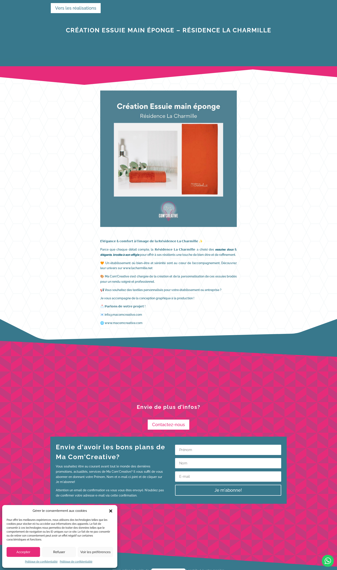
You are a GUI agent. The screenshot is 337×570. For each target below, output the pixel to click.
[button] (111, 511)
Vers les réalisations (73, 8)
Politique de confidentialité (41, 561)
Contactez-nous (168, 424)
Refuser (59, 552)
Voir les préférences (95, 552)
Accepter (23, 552)
